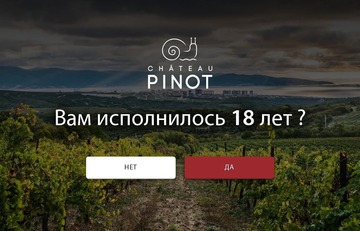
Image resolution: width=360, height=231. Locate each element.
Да (229, 167)
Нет (130, 167)
